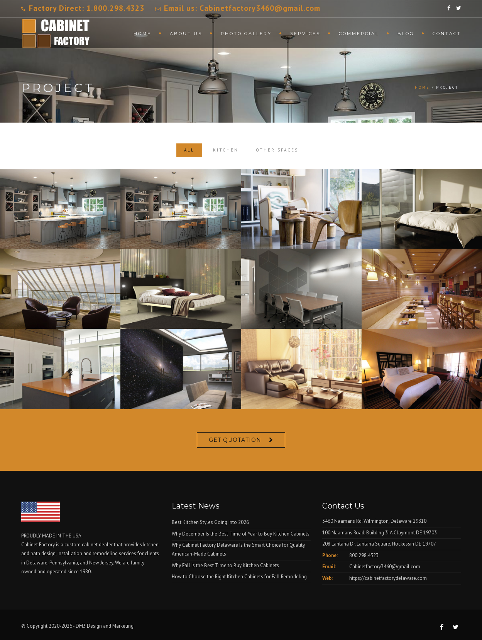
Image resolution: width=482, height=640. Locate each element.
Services (305, 33)
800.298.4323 (364, 555)
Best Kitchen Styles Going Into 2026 (210, 522)
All (189, 150)
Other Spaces (277, 150)
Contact (447, 33)
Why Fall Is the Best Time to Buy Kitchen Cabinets (225, 565)
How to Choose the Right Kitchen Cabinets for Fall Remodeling (239, 576)
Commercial (359, 33)
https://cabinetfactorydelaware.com (388, 578)
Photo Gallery (246, 33)
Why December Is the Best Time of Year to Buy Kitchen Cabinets (240, 534)
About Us (186, 33)
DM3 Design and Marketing (105, 626)
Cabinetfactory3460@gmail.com (384, 566)
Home (142, 33)
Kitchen (225, 150)
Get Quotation (235, 439)
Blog (405, 33)
